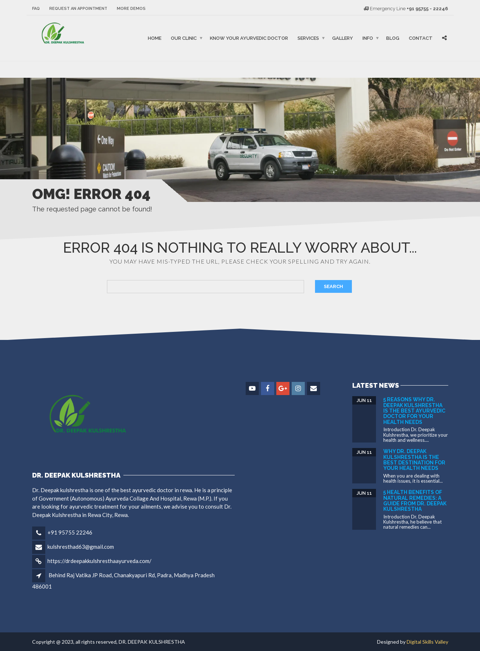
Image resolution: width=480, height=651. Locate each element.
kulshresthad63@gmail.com (80, 546)
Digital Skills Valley (427, 642)
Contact (421, 38)
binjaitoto (39, 69)
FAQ (36, 8)
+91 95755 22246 (69, 532)
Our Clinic (184, 38)
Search (333, 286)
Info (367, 38)
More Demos (131, 8)
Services (308, 38)
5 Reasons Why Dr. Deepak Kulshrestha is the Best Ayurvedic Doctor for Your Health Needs (414, 411)
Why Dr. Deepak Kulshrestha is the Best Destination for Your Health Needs (414, 459)
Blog (392, 38)
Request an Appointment (78, 8)
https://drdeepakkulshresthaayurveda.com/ (99, 561)
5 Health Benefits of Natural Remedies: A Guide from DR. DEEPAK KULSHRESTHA (414, 500)
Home (154, 38)
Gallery (342, 38)
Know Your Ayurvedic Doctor (249, 38)
